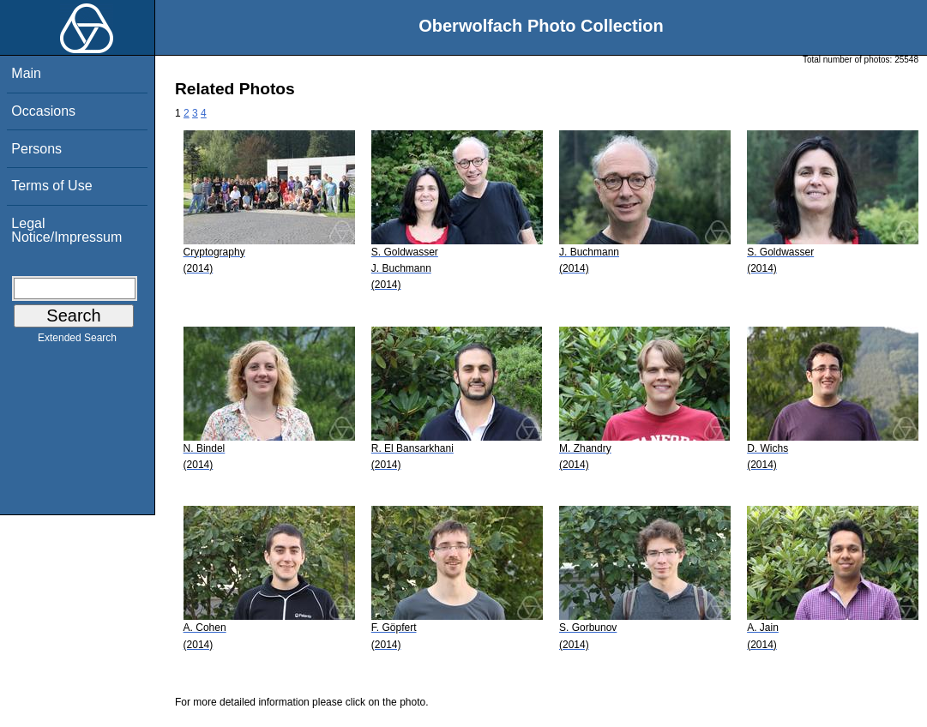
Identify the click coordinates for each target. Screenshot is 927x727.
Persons (36, 148)
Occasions (43, 111)
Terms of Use (51, 185)
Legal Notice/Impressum (66, 230)
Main (26, 73)
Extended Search (77, 341)
